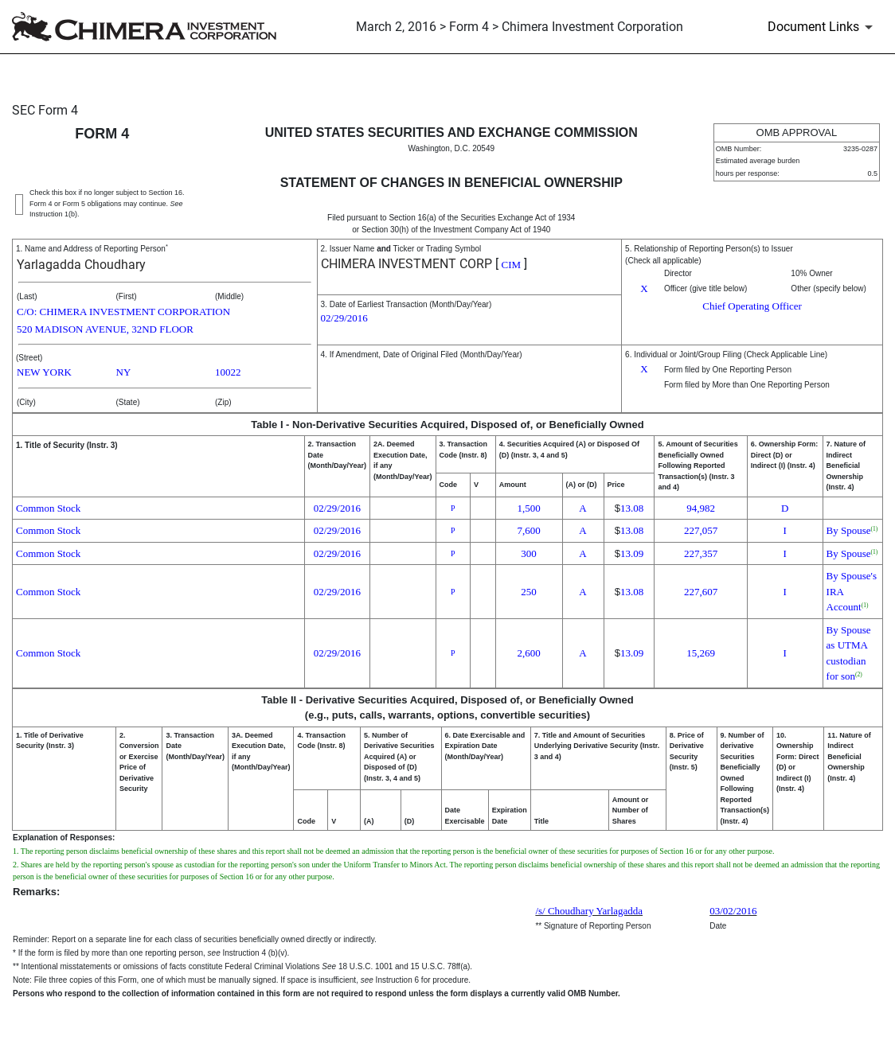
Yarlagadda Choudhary (81, 264)
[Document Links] (823, 27)
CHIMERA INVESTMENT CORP (406, 263)
